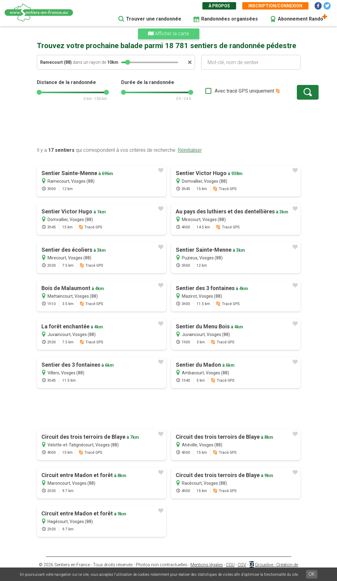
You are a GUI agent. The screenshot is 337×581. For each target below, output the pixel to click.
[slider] (127, 62)
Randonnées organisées (229, 19)
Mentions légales (206, 564)
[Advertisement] (168, 127)
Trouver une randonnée (153, 19)
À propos (219, 5)
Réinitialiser (190, 150)
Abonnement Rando (300, 19)
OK (311, 574)
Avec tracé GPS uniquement (225, 91)
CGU (230, 564)
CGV (242, 564)
